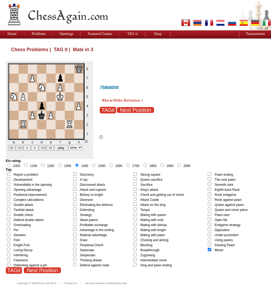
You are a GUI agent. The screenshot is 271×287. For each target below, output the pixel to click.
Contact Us (70, 283)
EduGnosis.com (117, 283)
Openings (66, 34)
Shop (158, 34)
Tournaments (255, 34)
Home (11, 34)
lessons (100, 283)
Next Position (135, 110)
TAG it (132, 34)
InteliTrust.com (41, 283)
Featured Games (100, 34)
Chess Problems (29, 49)
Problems (39, 34)
